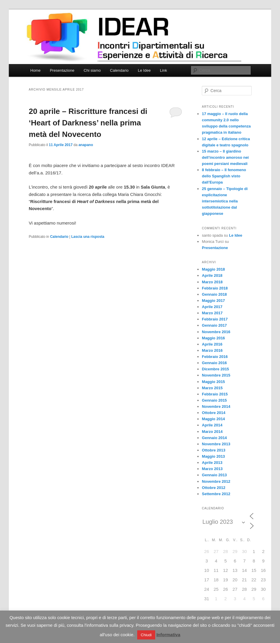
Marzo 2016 (212, 350)
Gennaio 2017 (214, 325)
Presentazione (62, 70)
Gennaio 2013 (214, 475)
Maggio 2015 (213, 381)
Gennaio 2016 (214, 363)
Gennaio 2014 (214, 438)
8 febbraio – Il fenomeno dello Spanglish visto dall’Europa (224, 176)
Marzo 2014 (212, 431)
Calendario (119, 70)
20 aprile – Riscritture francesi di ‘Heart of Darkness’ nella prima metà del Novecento (88, 123)
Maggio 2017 (213, 300)
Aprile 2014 (212, 425)
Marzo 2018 (212, 282)
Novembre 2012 (216, 481)
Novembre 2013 (216, 444)
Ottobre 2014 (213, 412)
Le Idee (144, 70)
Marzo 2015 (212, 388)
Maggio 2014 (213, 419)
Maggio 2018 (213, 269)
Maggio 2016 (213, 338)
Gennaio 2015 (214, 400)
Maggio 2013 (213, 456)
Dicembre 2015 (215, 369)
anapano (85, 145)
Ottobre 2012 (213, 487)
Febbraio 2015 (214, 394)
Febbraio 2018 (214, 288)
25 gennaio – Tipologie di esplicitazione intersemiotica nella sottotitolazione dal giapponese (225, 201)
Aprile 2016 (212, 344)
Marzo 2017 (212, 313)
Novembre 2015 (216, 375)
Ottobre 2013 (213, 450)
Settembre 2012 (216, 494)
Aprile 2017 (212, 307)
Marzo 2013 (212, 469)
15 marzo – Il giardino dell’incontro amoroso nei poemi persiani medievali (225, 157)
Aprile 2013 (212, 462)
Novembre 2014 (216, 406)
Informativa (168, 634)
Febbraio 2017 (214, 319)
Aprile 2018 (212, 275)
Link (163, 70)
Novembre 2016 (216, 332)
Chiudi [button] (146, 635)
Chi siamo (92, 70)
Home (35, 70)
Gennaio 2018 (214, 294)
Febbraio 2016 (214, 356)
